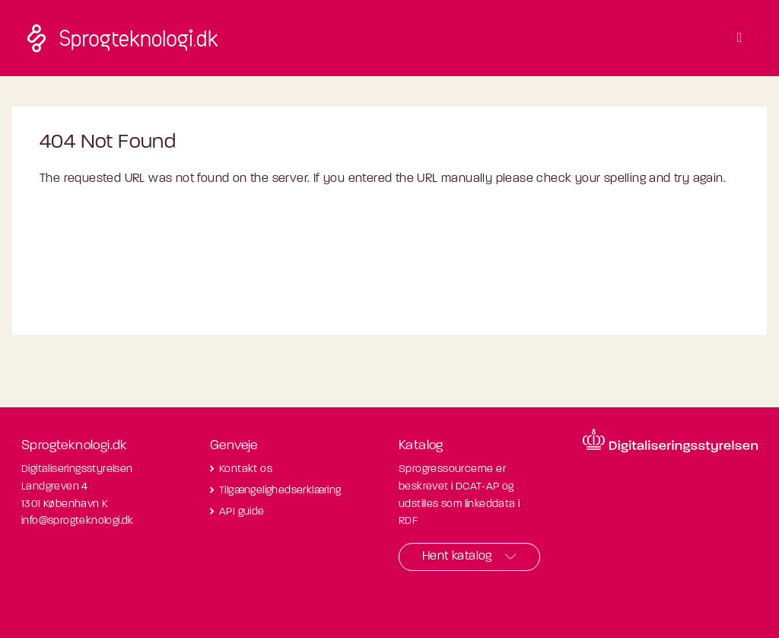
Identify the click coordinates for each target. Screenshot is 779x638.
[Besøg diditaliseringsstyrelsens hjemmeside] (670, 441)
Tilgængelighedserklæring (280, 490)
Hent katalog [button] (457, 556)
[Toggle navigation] (739, 38)
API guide (242, 512)
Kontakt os (245, 469)
